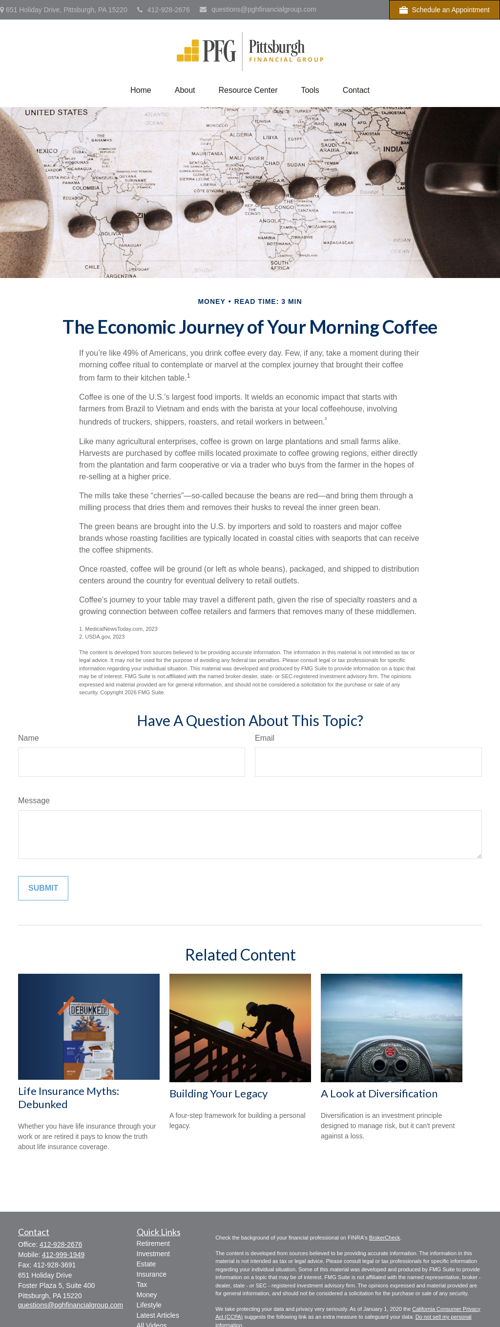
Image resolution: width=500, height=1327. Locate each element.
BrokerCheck (384, 1238)
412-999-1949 (63, 1255)
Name (28, 738)
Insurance (152, 1274)
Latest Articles (158, 1315)
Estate (146, 1264)
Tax (142, 1284)
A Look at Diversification (379, 1093)
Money (147, 1295)
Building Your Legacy (218, 1093)
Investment (153, 1254)
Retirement (153, 1243)
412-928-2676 (163, 10)
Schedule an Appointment (444, 10)
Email (264, 738)
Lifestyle (149, 1305)
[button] (141, 90)
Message (34, 800)
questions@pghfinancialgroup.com (258, 9)
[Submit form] (43, 888)
